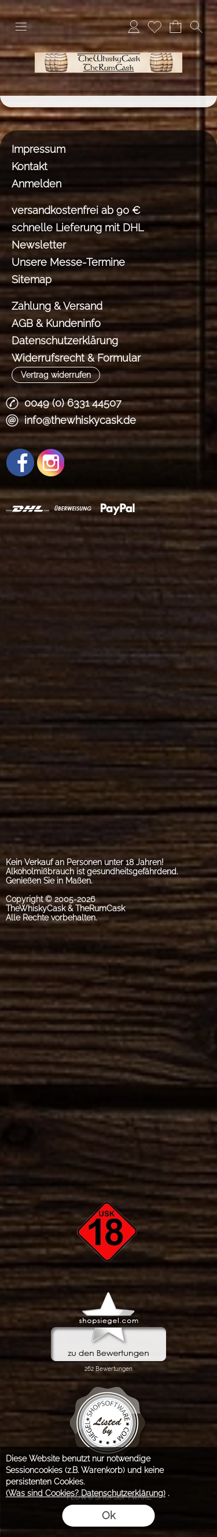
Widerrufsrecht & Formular (76, 358)
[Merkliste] (154, 26)
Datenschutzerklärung (65, 341)
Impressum (38, 149)
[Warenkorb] (175, 26)
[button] (21, 26)
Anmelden (36, 184)
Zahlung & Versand (57, 306)
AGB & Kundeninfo (56, 323)
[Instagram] (50, 462)
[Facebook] (20, 462)
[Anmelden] (133, 26)
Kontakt (29, 166)
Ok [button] (108, 1515)
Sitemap (32, 279)
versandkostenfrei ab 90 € (76, 210)
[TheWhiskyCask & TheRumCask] (108, 45)
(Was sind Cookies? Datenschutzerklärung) (85, 1493)
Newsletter (39, 245)
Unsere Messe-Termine (68, 262)
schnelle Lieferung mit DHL (78, 227)
